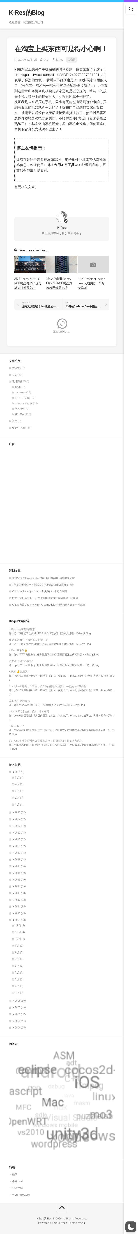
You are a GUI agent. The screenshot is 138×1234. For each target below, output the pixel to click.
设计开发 (17, 381)
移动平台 (19, 414)
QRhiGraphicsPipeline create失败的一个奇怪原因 (91, 283)
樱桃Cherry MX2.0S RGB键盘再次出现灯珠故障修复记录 (28, 283)
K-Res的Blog (26, 12)
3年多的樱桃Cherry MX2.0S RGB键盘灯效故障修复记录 (59, 283)
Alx (83, 1222)
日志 (14, 374)
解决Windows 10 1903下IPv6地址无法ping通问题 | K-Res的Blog (49, 705)
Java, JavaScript (24, 403)
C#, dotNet (20, 392)
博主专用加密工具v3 (62, 165)
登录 (14, 1174)
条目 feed (17, 1181)
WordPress (60, 1222)
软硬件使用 (18, 427)
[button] (130, 1226)
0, (46, 59)
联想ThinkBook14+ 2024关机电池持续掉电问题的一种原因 (45, 598)
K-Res (59, 59)
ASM (17, 387)
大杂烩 (72, 59)
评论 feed (17, 1187)
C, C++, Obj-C (22, 398)
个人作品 (19, 409)
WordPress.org (21, 1194)
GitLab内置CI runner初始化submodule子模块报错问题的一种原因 (48, 604)
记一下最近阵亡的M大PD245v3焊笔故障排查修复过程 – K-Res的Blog (52, 633)
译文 (14, 421)
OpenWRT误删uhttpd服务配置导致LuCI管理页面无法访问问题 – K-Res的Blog (56, 654)
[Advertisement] (23, 503)
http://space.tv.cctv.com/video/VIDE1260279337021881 (57, 75)
